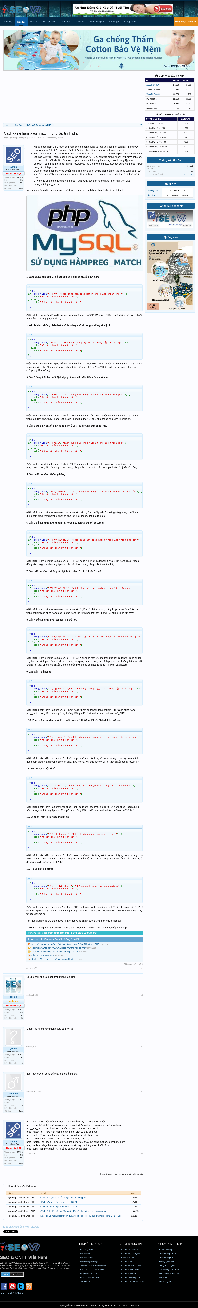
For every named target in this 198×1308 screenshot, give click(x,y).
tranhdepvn (188, 174)
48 (22, 1018)
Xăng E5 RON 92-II (154, 94)
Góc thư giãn (165, 1281)
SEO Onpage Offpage (89, 1262)
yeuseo (13, 1048)
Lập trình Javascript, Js (130, 1277)
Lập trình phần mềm (129, 1249)
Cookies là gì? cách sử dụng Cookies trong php (63, 1197)
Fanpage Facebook (171, 206)
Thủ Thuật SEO (86, 1250)
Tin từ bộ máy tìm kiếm (89, 1277)
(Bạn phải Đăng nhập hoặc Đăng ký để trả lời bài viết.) (121, 1174)
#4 (142, 1092)
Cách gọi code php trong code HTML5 (58, 1206)
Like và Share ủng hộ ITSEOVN (21, 1226)
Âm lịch (151, 195)
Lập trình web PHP (128, 1273)
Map (3, 1293)
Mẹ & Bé (163, 1277)
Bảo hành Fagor (166, 1249)
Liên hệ (33, 21)
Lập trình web (126, 1261)
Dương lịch (153, 191)
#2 (142, 995)
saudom (13, 1093)
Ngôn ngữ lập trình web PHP (29, 138)
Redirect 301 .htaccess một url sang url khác (52, 959)
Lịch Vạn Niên (49, 21)
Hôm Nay (170, 183)
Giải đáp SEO (85, 1281)
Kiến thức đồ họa (127, 1257)
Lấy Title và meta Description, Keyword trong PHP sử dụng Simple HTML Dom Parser (81, 1216)
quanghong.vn (97, 21)
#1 (142, 968)
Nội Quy (19, 1293)
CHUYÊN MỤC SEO (91, 1244)
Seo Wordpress (86, 1258)
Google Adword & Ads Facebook (93, 1265)
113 (21, 186)
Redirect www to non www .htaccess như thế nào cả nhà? (59, 948)
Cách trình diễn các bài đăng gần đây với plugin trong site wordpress (73, 1211)
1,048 (21, 1012)
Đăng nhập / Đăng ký (185, 21)
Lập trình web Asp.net (129, 1269)
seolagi (13, 997)
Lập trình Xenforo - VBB (130, 1265)
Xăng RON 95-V (152, 85)
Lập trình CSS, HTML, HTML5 (133, 1281)
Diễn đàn (21, 22)
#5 (142, 1154)
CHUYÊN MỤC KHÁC (171, 1244)
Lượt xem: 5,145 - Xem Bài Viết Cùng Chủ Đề (53, 939)
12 (22, 1102)
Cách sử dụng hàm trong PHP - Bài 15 (58, 1202)
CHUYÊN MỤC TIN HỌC (133, 1244)
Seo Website (85, 1254)
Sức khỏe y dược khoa (169, 1269)
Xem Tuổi (65, 21)
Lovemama (80, 21)
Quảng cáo (171, 237)
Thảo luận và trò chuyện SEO (92, 1269)
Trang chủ (7, 21)
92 (22, 1057)
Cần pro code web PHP (42, 955)
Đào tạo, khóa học (167, 1261)
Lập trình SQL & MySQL (130, 1253)
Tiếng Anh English (167, 1265)
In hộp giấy (114, 21)
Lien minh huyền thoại (169, 1273)
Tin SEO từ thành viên (89, 1273)
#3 (142, 1047)
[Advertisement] (73, 98)
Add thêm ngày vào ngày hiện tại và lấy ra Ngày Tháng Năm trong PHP (65, 944)
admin (53, 138)
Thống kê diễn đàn (170, 160)
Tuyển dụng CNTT (167, 1257)
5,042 (21, 180)
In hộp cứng (130, 21)
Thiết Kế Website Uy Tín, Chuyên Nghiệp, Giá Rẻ (54, 951)
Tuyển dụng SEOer (167, 1253)
